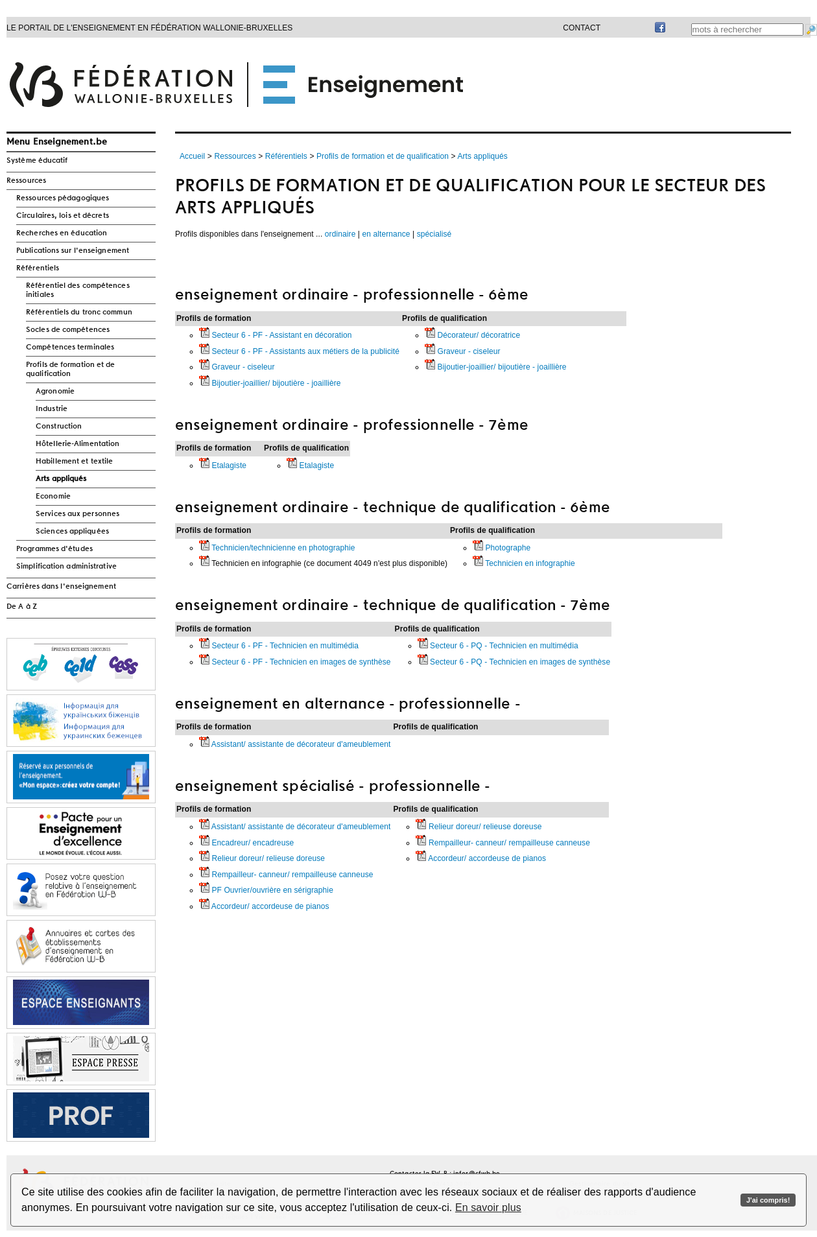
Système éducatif (37, 161)
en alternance (386, 234)
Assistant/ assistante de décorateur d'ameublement (294, 744)
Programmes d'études (54, 549)
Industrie (51, 409)
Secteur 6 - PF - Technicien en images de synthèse (295, 661)
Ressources (26, 181)
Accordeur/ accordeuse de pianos (264, 906)
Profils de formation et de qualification (70, 369)
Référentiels (37, 268)
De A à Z (21, 607)
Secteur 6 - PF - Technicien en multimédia (279, 645)
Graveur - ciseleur (237, 366)
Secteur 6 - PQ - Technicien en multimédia (498, 645)
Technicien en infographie (524, 563)
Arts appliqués (61, 479)
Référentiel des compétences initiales (78, 290)
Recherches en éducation (61, 233)
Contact (581, 27)
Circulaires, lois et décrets (62, 216)
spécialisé (434, 234)
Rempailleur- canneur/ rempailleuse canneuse (286, 874)
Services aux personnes (77, 514)
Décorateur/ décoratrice (472, 335)
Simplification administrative (66, 567)
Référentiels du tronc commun (79, 312)
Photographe (501, 547)
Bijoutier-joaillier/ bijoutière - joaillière (270, 383)
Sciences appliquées (72, 532)
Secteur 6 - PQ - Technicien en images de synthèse (514, 661)
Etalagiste (222, 465)
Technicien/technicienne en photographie (277, 547)
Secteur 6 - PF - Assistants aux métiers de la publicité (299, 351)
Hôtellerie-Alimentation (77, 444)
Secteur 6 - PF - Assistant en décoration (275, 335)
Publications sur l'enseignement (72, 251)
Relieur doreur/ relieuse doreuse (262, 858)
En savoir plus (488, 1207)
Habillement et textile (74, 461)
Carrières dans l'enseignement (61, 587)
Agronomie (55, 391)
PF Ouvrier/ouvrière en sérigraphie (266, 890)
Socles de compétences (68, 330)
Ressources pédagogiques (62, 198)
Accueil (192, 156)
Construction (59, 426)
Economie (53, 497)
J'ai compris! (768, 1200)
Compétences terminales (70, 347)
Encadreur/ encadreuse (246, 842)
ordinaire (340, 234)
